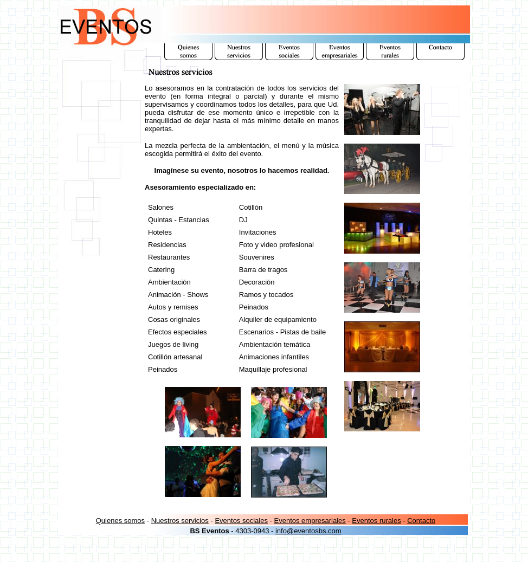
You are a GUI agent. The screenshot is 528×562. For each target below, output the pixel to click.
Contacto (421, 520)
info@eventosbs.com (308, 531)
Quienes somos (120, 520)
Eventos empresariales (310, 520)
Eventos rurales (376, 520)
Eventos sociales (241, 520)
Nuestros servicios (180, 520)
